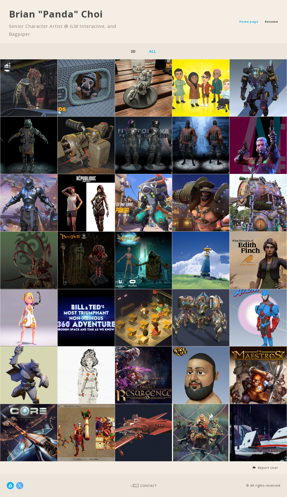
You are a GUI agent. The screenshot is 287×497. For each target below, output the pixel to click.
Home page (248, 22)
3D (133, 51)
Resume (271, 22)
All (152, 51)
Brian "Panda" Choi (56, 13)
